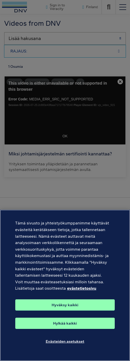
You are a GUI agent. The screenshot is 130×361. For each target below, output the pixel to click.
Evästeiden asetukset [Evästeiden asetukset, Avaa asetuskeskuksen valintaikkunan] (65, 342)
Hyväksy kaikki (65, 306)
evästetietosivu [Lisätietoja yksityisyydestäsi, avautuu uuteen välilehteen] (81, 289)
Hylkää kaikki (65, 324)
